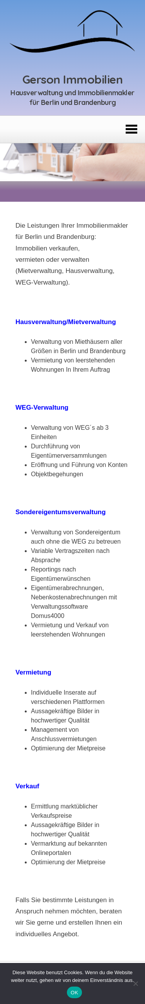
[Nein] (135, 983)
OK (74, 992)
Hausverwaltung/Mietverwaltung (65, 322)
